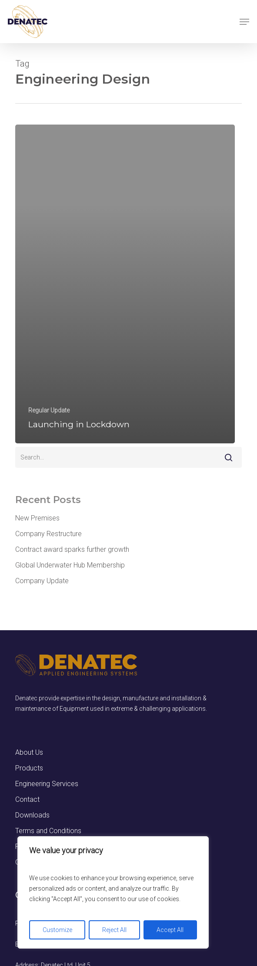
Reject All (114, 929)
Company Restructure (48, 534)
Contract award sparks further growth (72, 549)
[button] (244, 21)
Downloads (32, 815)
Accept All (170, 929)
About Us (29, 752)
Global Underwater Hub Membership (70, 565)
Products (29, 768)
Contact (27, 799)
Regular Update (49, 410)
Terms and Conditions (48, 831)
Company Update (42, 581)
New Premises (37, 518)
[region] (113, 892)
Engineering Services (46, 784)
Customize (57, 929)
